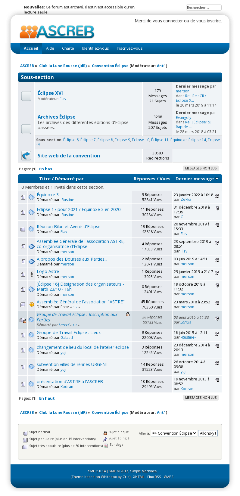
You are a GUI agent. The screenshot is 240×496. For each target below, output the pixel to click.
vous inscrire (208, 20)
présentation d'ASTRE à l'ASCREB (70, 381)
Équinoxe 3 (48, 194)
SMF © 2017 (118, 471)
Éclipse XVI (50, 93)
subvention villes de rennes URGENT (73, 364)
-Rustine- (68, 199)
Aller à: (144, 433)
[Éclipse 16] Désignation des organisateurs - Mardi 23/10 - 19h (80, 286)
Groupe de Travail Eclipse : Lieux (69, 332)
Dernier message (197, 178)
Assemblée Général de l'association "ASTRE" (81, 302)
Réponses (144, 178)
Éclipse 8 (105, 139)
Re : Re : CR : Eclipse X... (191, 98)
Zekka (186, 199)
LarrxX (64, 324)
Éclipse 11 (160, 139)
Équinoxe (178, 139)
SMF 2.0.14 (97, 471)
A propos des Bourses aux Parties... (72, 259)
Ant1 (161, 65)
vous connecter (168, 20)
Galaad (67, 337)
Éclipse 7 (88, 139)
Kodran (67, 386)
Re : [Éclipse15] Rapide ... (193, 124)
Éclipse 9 (122, 139)
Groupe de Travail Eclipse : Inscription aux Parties (77, 317)
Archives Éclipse (57, 116)
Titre (45, 178)
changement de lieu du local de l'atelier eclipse (83, 347)
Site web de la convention (69, 155)
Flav (63, 98)
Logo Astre (48, 271)
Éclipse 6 (71, 139)
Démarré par (69, 178)
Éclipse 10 (140, 139)
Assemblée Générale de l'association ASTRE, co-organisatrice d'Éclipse (81, 243)
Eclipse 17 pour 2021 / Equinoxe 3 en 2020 (78, 209)
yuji (63, 352)
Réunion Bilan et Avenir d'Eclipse (69, 226)
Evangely (183, 117)
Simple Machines (143, 471)
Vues (165, 178)
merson (182, 91)
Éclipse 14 (197, 139)
